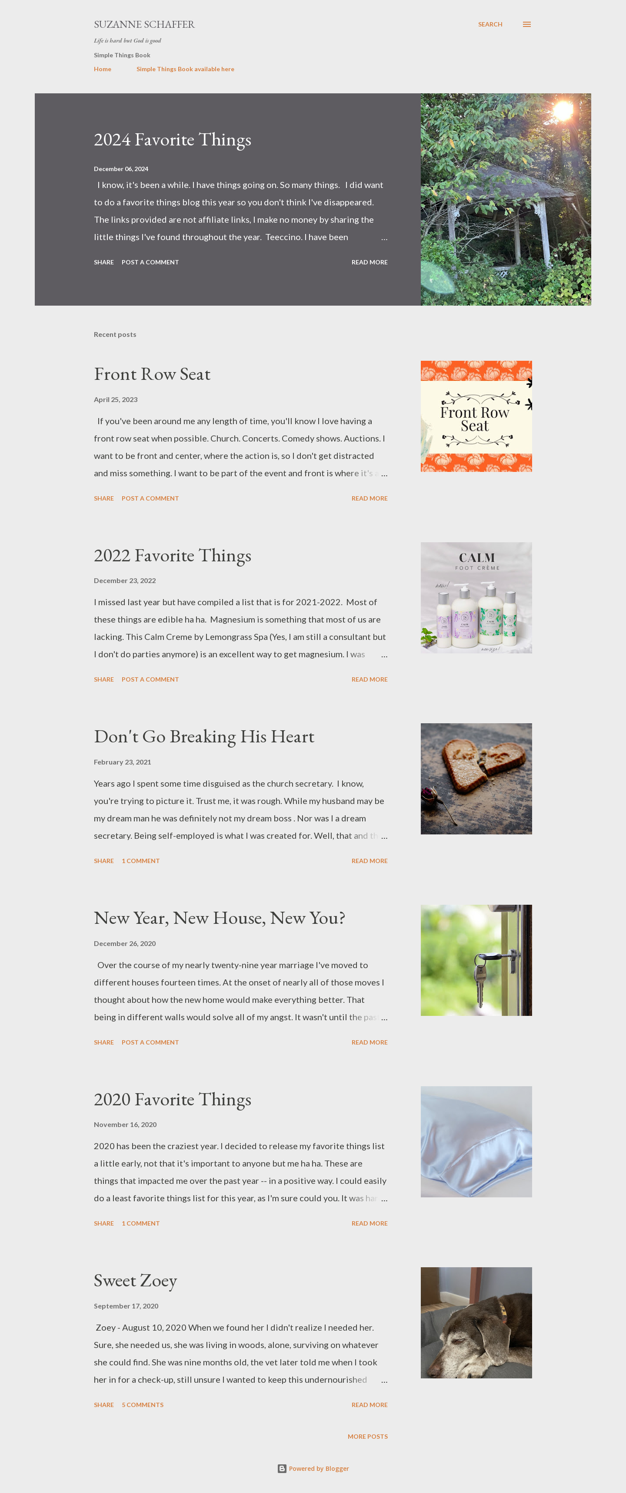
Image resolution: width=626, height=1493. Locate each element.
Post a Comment (150, 262)
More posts (368, 1436)
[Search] (490, 24)
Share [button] (104, 262)
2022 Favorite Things (172, 554)
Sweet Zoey (135, 1279)
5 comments (142, 1404)
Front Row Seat (152, 373)
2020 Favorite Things (172, 1098)
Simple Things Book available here (185, 69)
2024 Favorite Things (172, 138)
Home (102, 69)
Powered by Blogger (313, 1468)
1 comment (141, 860)
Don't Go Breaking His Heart (204, 735)
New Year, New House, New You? (220, 917)
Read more (370, 262)
